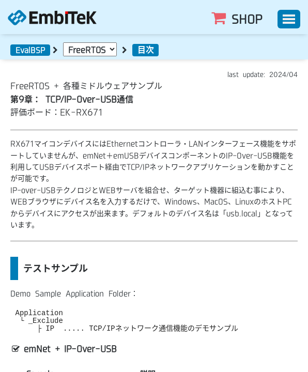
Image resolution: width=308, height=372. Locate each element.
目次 (145, 49)
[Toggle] (289, 19)
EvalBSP (30, 50)
